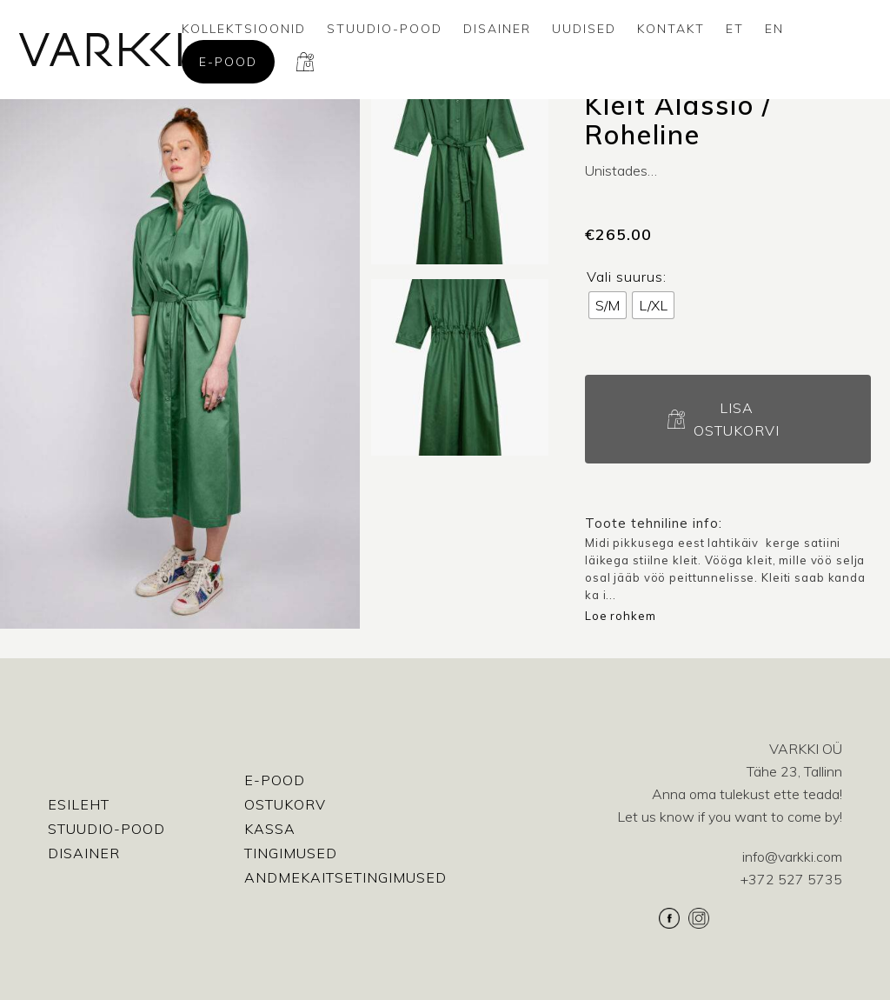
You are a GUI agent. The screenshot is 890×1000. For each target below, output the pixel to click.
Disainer (497, 29)
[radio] (607, 305)
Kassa (270, 828)
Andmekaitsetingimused (345, 877)
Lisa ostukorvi (737, 419)
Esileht (79, 804)
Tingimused (290, 853)
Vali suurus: (627, 276)
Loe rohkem (620, 616)
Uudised (584, 29)
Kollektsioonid (244, 29)
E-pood (228, 62)
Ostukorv (285, 804)
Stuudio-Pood (384, 29)
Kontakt (671, 29)
